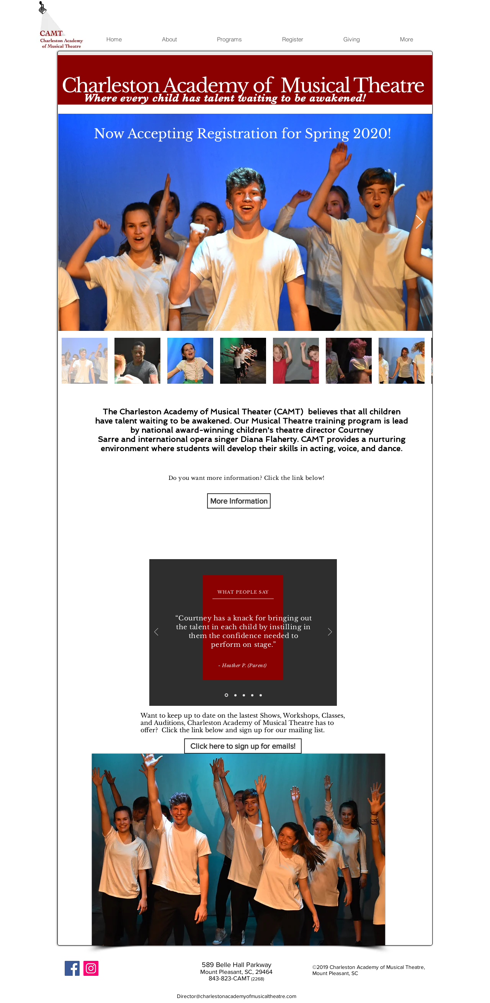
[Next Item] (419, 222)
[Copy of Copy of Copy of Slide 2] (261, 695)
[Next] (330, 632)
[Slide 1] (226, 695)
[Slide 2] (235, 695)
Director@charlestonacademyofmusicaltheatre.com (236, 996)
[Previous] (156, 632)
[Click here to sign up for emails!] (243, 746)
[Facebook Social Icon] (72, 968)
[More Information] (239, 501)
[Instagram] (90, 968)
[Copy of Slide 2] (244, 695)
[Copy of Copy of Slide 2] (252, 695)
